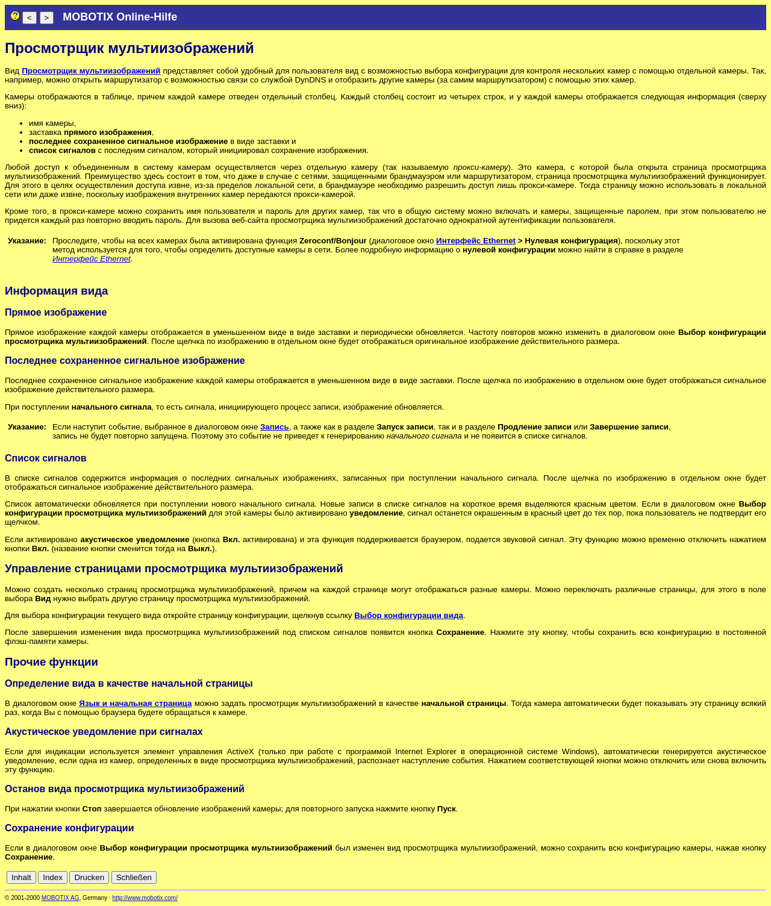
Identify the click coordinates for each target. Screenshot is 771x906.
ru (760, 877)
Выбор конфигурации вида (408, 615)
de (694, 877)
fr (731, 877)
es (720, 877)
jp (749, 877)
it (740, 877)
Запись (274, 426)
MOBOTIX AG (61, 898)
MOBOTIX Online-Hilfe (120, 17)
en (707, 877)
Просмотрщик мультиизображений (91, 70)
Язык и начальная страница (135, 703)
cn (680, 877)
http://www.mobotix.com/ (145, 898)
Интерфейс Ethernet (476, 240)
